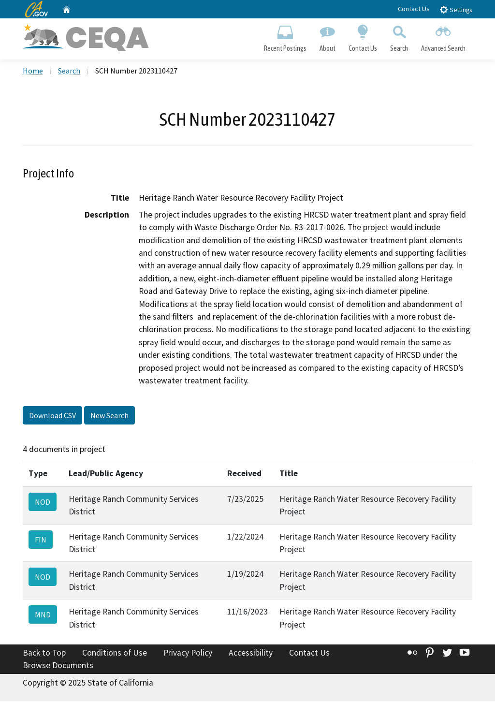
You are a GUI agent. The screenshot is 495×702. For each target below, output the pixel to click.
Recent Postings (285, 37)
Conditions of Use (114, 654)
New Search (109, 417)
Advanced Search (443, 37)
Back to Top (44, 654)
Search (399, 37)
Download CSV (52, 417)
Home (33, 72)
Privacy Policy (187, 654)
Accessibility (251, 654)
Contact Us (414, 8)
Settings (455, 9)
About (327, 37)
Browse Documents (58, 666)
